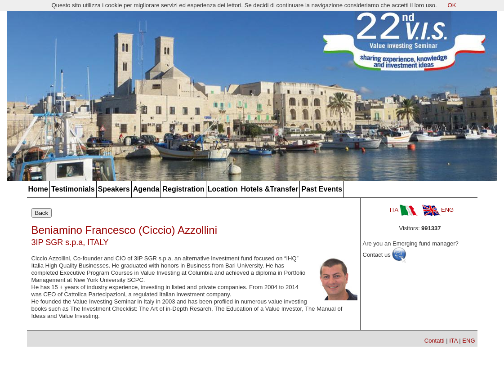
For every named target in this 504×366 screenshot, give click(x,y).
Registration (183, 189)
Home (38, 189)
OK (452, 5)
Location (223, 189)
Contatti (434, 340)
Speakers (114, 189)
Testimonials (73, 189)
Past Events (321, 189)
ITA (404, 209)
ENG (438, 209)
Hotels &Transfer (269, 189)
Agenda (146, 189)
